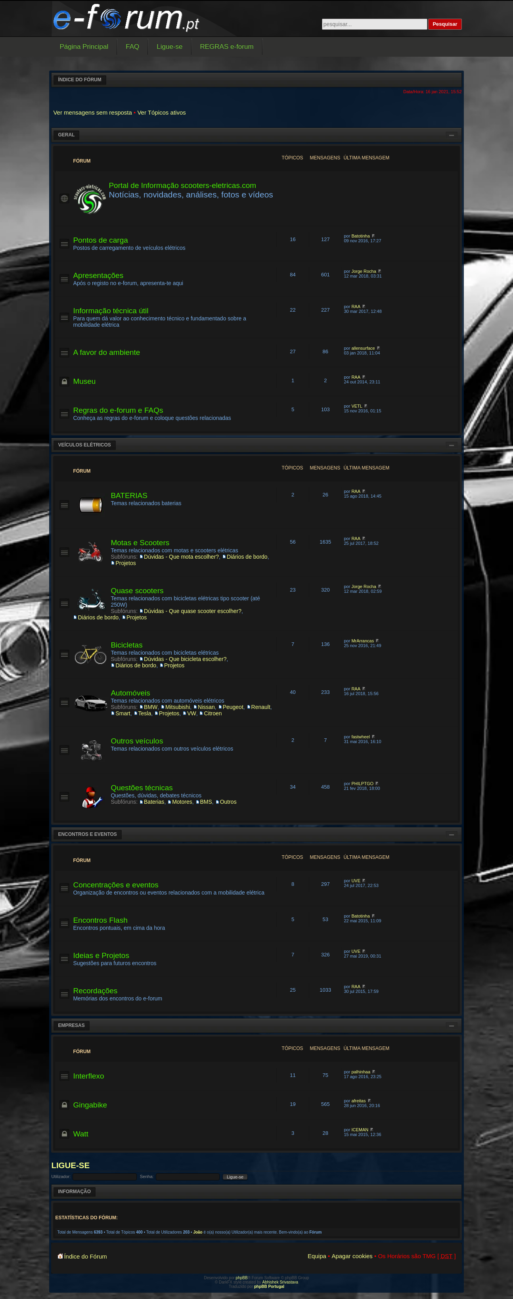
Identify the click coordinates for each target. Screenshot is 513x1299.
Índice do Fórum (79, 79)
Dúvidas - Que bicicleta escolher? (185, 659)
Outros (228, 802)
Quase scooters (137, 590)
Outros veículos (137, 741)
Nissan (206, 707)
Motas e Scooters (140, 542)
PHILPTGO (362, 783)
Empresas (71, 1025)
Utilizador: (61, 1176)
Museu (84, 381)
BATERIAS (129, 495)
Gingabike (90, 1105)
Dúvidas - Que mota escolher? (181, 557)
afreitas (358, 1100)
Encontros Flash (100, 920)
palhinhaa (360, 1071)
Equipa (317, 1256)
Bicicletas (126, 645)
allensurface (363, 348)
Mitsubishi (177, 707)
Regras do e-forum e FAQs (118, 410)
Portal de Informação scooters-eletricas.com (182, 185)
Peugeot (233, 707)
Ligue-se (70, 1165)
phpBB (242, 1278)
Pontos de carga (100, 240)
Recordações (95, 991)
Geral (66, 135)
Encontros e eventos (87, 834)
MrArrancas (362, 640)
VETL (356, 406)
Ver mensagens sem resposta (92, 112)
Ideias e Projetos (101, 955)
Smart (122, 713)
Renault (260, 707)
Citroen (213, 713)
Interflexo (88, 1076)
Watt (80, 1134)
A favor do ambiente (106, 352)
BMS (206, 802)
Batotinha (360, 236)
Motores (182, 802)
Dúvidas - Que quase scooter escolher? (192, 611)
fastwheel (360, 736)
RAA (355, 306)
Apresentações (98, 275)
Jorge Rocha (363, 271)
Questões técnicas (141, 788)
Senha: (147, 1176)
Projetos (125, 563)
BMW (150, 707)
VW (191, 713)
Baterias (154, 802)
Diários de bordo (247, 557)
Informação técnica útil (110, 311)
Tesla (144, 713)
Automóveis (130, 693)
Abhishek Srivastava (280, 1282)
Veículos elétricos (84, 445)
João (197, 1232)
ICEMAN (359, 1129)
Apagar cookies (351, 1256)
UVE (355, 880)
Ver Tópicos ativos (161, 112)
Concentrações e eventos (115, 885)
